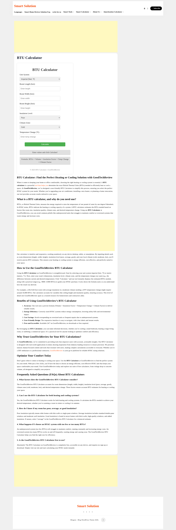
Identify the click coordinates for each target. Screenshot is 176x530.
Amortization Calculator (112, 12)
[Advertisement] (66, 36)
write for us (56, 12)
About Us (96, 12)
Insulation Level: (26, 113)
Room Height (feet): (27, 104)
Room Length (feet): (27, 84)
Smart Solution (25, 6)
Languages (18, 12)
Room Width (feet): (27, 94)
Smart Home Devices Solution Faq (37, 12)
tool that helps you (42, 185)
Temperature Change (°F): (30, 132)
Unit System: (25, 75)
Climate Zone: (25, 123)
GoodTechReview (56, 350)
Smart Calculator (82, 12)
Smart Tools (67, 12)
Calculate (45, 144)
